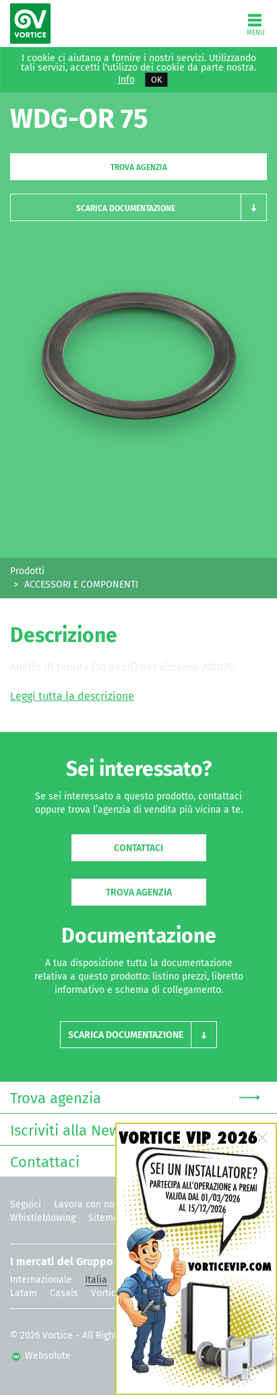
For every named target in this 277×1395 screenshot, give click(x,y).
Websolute (41, 1355)
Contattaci (138, 848)
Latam (23, 1293)
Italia (96, 1279)
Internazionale (41, 1279)
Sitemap (106, 1218)
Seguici (25, 1204)
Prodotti (27, 571)
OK (156, 80)
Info (126, 80)
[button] (138, 207)
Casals (64, 1293)
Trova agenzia (139, 167)
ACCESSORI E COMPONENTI (81, 584)
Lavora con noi (85, 1204)
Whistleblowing (42, 1218)
